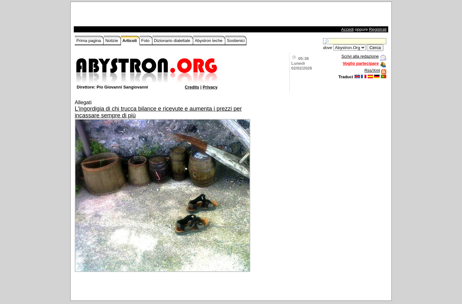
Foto (146, 40)
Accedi (347, 29)
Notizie (112, 40)
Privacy (210, 87)
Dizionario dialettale (173, 40)
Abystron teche (209, 40)
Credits (192, 87)
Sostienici (236, 40)
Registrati (378, 29)
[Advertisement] (150, 15)
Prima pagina (89, 40)
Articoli (130, 40)
